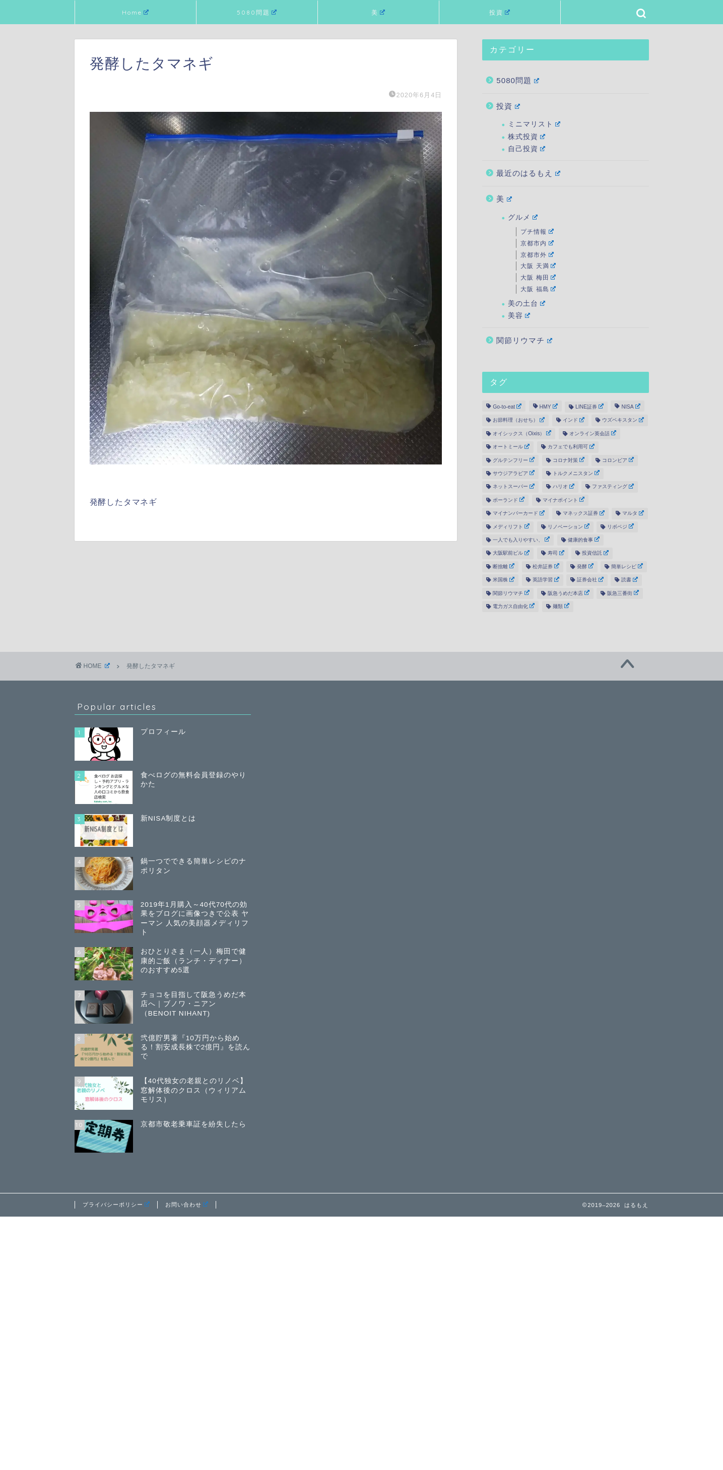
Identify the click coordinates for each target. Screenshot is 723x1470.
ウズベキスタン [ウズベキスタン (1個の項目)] (623, 420)
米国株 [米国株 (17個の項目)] (503, 580)
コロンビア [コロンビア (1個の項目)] (618, 460)
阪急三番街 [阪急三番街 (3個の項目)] (623, 593)
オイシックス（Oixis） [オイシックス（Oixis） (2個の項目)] (522, 433)
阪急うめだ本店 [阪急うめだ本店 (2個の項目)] (568, 593)
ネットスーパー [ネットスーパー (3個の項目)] (514, 487)
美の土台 (526, 303)
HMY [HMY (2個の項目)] (549, 407)
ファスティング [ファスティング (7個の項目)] (613, 487)
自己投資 (526, 149)
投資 (499, 12)
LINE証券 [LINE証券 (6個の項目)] (589, 407)
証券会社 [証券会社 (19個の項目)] (590, 580)
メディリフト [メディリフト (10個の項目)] (511, 526)
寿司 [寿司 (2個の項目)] (556, 553)
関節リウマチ (524, 340)
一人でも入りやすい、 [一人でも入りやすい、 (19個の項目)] (521, 540)
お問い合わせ (186, 1204)
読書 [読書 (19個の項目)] (629, 580)
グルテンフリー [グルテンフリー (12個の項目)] (514, 460)
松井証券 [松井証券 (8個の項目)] (546, 566)
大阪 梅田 (538, 277)
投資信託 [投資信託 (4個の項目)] (595, 553)
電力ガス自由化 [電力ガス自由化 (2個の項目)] (514, 606)
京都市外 (537, 254)
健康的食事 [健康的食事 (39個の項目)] (584, 540)
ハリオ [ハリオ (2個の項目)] (563, 487)
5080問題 (257, 12)
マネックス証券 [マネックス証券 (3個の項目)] (584, 513)
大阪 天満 (538, 266)
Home (135, 12)
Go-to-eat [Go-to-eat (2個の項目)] (507, 407)
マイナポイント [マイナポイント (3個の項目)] (563, 500)
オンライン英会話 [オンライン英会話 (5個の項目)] (592, 433)
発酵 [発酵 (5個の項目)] (585, 566)
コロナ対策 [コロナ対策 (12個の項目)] (568, 460)
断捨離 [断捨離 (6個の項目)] (503, 566)
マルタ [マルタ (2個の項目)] (633, 513)
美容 (519, 315)
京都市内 (537, 243)
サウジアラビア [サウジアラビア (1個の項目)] (514, 473)
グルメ (523, 217)
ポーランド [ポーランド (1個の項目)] (508, 500)
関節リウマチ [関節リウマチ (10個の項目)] (511, 593)
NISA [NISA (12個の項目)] (630, 407)
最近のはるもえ (528, 173)
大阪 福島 (538, 289)
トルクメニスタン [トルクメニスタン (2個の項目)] (576, 473)
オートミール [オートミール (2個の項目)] (511, 447)
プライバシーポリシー (116, 1204)
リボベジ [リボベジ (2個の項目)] (620, 526)
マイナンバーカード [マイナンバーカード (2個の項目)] (519, 513)
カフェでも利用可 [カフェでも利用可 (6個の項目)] (571, 447)
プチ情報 (537, 231)
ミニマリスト (534, 124)
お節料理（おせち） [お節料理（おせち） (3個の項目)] (519, 420)
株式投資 (526, 137)
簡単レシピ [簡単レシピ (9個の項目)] (627, 566)
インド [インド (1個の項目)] (573, 420)
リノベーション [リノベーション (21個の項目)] (568, 526)
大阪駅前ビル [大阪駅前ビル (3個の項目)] (511, 553)
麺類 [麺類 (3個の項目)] (561, 606)
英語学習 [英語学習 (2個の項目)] (546, 580)
